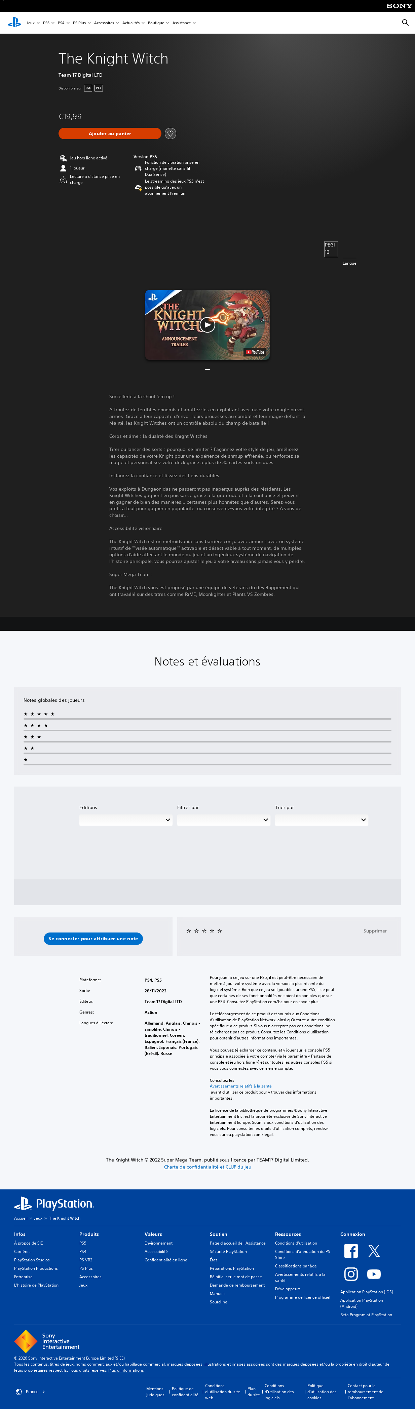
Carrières (22, 1251)
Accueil (21, 1218)
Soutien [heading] (218, 1234)
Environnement (159, 1243)
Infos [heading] (20, 1234)
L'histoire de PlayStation (36, 1285)
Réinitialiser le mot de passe (236, 1277)
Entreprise (23, 1277)
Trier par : (286, 807)
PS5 (46, 23)
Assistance (182, 23)
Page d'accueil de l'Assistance (238, 1243)
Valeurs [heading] (153, 1234)
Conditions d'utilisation (296, 1243)
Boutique (156, 23)
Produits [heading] (89, 1234)
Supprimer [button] (375, 931)
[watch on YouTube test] (254, 352)
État (213, 1260)
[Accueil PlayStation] (14, 23)
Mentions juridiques (155, 1392)
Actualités (131, 23)
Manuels (218, 1293)
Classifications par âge (296, 1266)
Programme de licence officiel (302, 1297)
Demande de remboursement (237, 1285)
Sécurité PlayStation (228, 1251)
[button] (207, 325)
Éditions (88, 807)
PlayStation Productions (36, 1268)
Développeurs (288, 1289)
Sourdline (218, 1302)
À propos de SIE (28, 1243)
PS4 (61, 23)
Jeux (31, 23)
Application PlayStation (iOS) (366, 1292)
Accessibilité (156, 1251)
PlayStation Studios (32, 1260)
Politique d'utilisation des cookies (322, 1392)
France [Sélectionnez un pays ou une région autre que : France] (30, 1392)
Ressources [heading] (288, 1234)
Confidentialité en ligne (166, 1260)
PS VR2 (85, 1260)
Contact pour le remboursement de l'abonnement (365, 1392)
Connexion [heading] (352, 1234)
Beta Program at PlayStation (366, 1315)
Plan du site (254, 1392)
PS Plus (79, 23)
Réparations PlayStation (232, 1268)
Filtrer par (188, 807)
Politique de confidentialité (185, 1392)
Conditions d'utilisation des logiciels (279, 1392)
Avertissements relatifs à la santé (241, 1086)
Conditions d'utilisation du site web (222, 1392)
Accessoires (104, 23)
